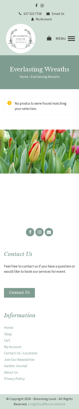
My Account (44, 19)
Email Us (58, 14)
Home (24, 77)
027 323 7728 (33, 14)
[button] (65, 38)
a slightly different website (46, 404)
